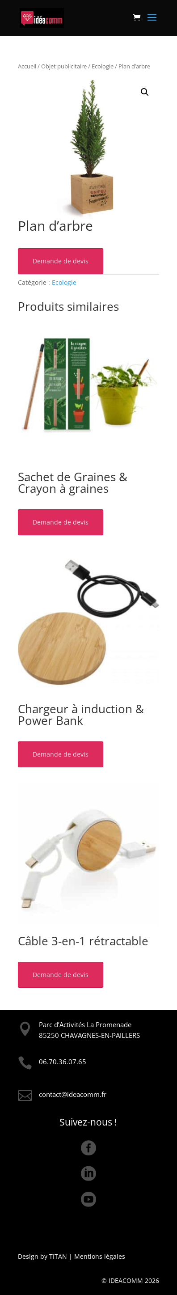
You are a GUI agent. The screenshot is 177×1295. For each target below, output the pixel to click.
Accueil (27, 66)
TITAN (58, 1256)
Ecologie (103, 66)
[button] (145, 92)
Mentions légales (99, 1256)
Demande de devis (60, 261)
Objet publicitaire (64, 66)
